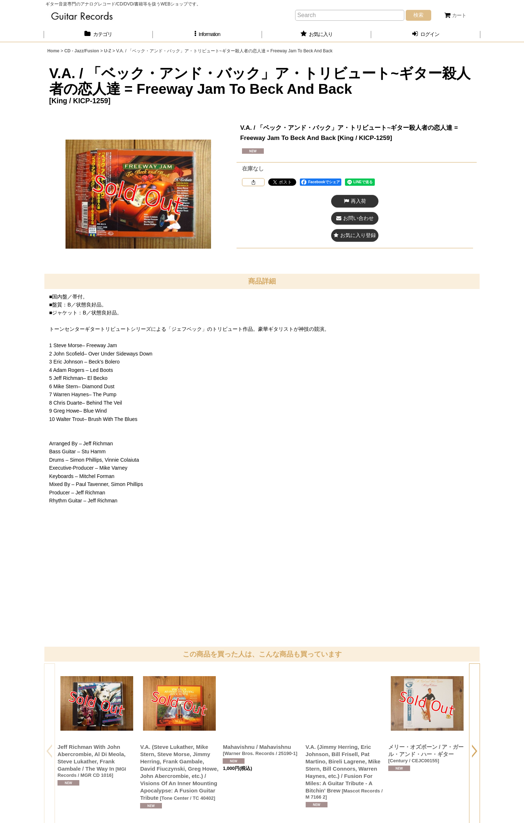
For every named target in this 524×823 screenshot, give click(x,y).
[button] (207, 34)
